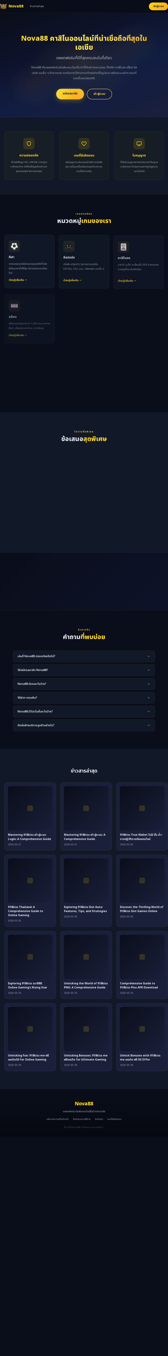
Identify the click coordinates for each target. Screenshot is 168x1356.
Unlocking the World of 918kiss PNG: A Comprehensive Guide (86, 985)
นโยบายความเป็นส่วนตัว (57, 1119)
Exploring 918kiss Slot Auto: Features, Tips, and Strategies (85, 909)
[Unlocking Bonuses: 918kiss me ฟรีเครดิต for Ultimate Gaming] (86, 1029)
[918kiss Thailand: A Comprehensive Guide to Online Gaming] (30, 880)
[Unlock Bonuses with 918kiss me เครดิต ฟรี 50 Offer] (142, 1029)
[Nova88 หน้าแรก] (11, 6)
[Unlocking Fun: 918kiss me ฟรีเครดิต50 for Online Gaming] (30, 1029)
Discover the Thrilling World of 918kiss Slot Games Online (141, 909)
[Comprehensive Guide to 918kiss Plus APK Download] (142, 957)
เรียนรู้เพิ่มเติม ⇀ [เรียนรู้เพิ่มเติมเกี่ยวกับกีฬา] (18, 284)
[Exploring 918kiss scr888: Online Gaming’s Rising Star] (30, 957)
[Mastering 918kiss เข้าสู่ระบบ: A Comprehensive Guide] (86, 808)
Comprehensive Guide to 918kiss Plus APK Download (139, 985)
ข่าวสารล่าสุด (37, 6)
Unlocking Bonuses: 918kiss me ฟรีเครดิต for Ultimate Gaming (86, 1057)
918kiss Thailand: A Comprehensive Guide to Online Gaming (25, 911)
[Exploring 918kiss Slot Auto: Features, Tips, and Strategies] (86, 880)
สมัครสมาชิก (70, 93)
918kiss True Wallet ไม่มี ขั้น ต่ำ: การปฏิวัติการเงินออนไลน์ (141, 837)
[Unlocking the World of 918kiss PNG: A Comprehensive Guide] (86, 957)
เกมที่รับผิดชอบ (114, 1119)
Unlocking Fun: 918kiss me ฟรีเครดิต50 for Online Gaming (28, 1057)
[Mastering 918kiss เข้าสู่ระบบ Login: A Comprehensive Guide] (30, 808)
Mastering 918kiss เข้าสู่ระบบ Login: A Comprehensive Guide (29, 837)
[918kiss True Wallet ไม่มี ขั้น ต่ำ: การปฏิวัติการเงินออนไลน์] (142, 808)
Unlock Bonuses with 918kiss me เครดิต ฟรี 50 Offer (140, 1057)
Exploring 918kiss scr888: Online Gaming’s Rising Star (27, 985)
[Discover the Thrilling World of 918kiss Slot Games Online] (142, 880)
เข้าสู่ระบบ (158, 6)
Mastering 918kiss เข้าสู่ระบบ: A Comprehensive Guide (84, 837)
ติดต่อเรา (99, 1119)
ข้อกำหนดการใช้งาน (82, 1119)
